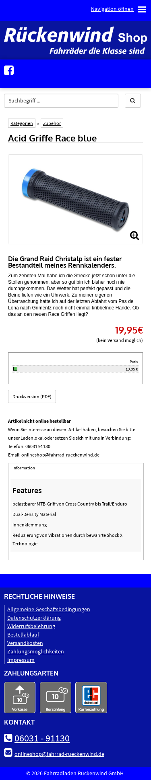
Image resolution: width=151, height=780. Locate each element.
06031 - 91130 (42, 738)
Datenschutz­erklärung (34, 617)
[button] (133, 101)
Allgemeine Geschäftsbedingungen (48, 609)
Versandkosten (25, 643)
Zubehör (52, 123)
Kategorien (21, 123)
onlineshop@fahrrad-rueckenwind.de (60, 455)
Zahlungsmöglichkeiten (35, 651)
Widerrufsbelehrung (31, 626)
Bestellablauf (23, 634)
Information (23, 468)
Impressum (21, 659)
